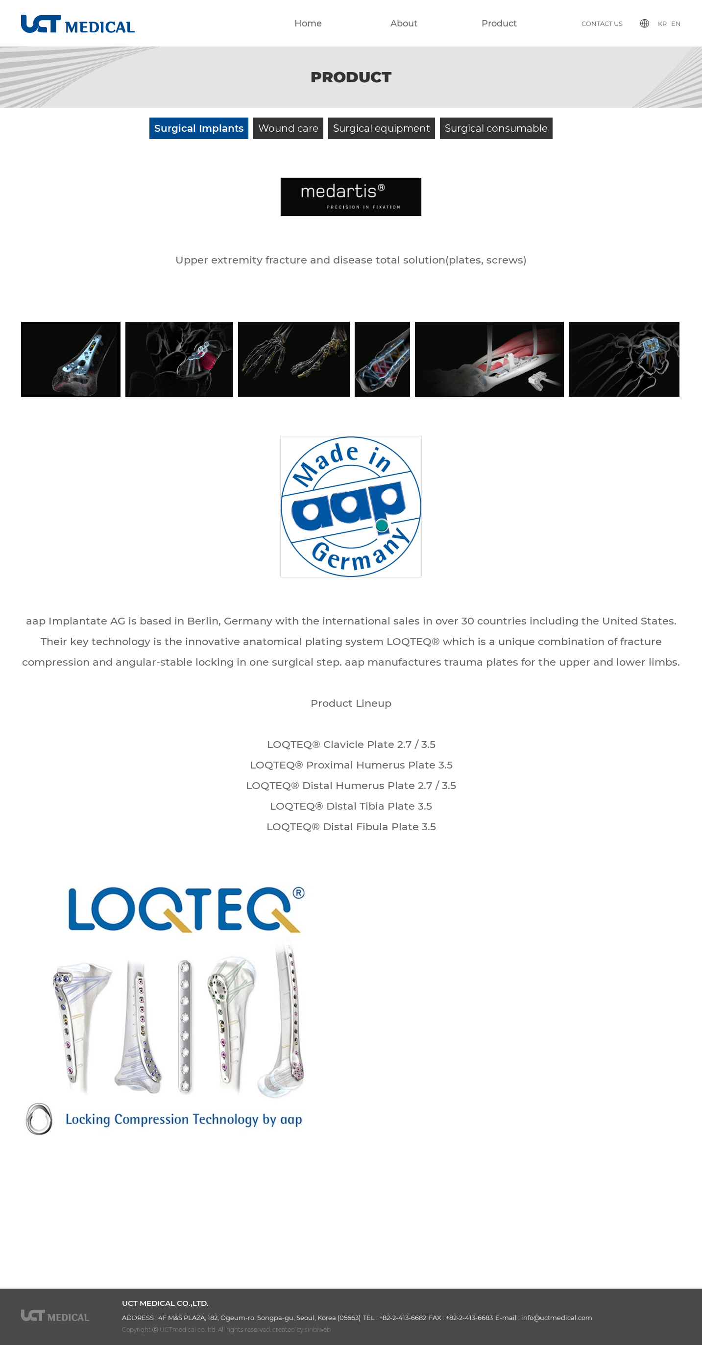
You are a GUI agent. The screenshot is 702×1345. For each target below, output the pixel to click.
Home (308, 23)
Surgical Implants (198, 128)
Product (499, 23)
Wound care (288, 128)
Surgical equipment (381, 128)
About (403, 23)
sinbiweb (318, 1329)
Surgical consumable (496, 128)
